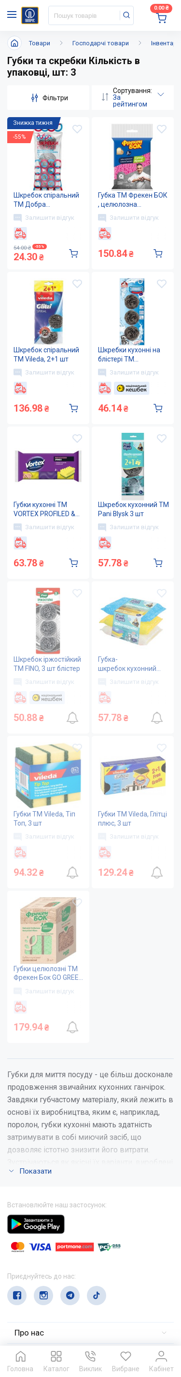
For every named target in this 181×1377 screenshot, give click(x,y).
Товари (39, 43)
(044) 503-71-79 (52, 1262)
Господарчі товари (100, 43)
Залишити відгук (44, 218)
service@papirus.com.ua (53, 1280)
